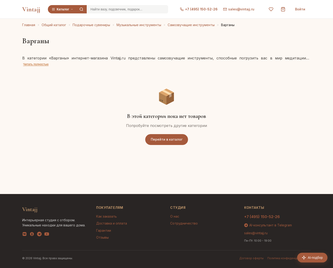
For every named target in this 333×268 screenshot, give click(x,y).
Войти (300, 9)
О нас (174, 216)
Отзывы (102, 237)
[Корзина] (283, 9)
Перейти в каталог (166, 139)
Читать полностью (36, 64)
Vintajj (31, 9)
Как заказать (106, 216)
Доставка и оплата (111, 223)
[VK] (24, 235)
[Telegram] (39, 235)
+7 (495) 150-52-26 (199, 9)
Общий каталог (54, 25)
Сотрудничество (184, 223)
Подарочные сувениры (91, 25)
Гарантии (103, 230)
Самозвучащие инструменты (191, 25)
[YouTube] (46, 235)
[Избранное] (271, 9)
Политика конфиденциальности (289, 258)
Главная (28, 25)
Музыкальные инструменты (139, 25)
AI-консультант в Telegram (268, 225)
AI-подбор (312, 258)
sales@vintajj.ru (238, 9)
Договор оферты (251, 258)
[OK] (32, 235)
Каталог (62, 9)
